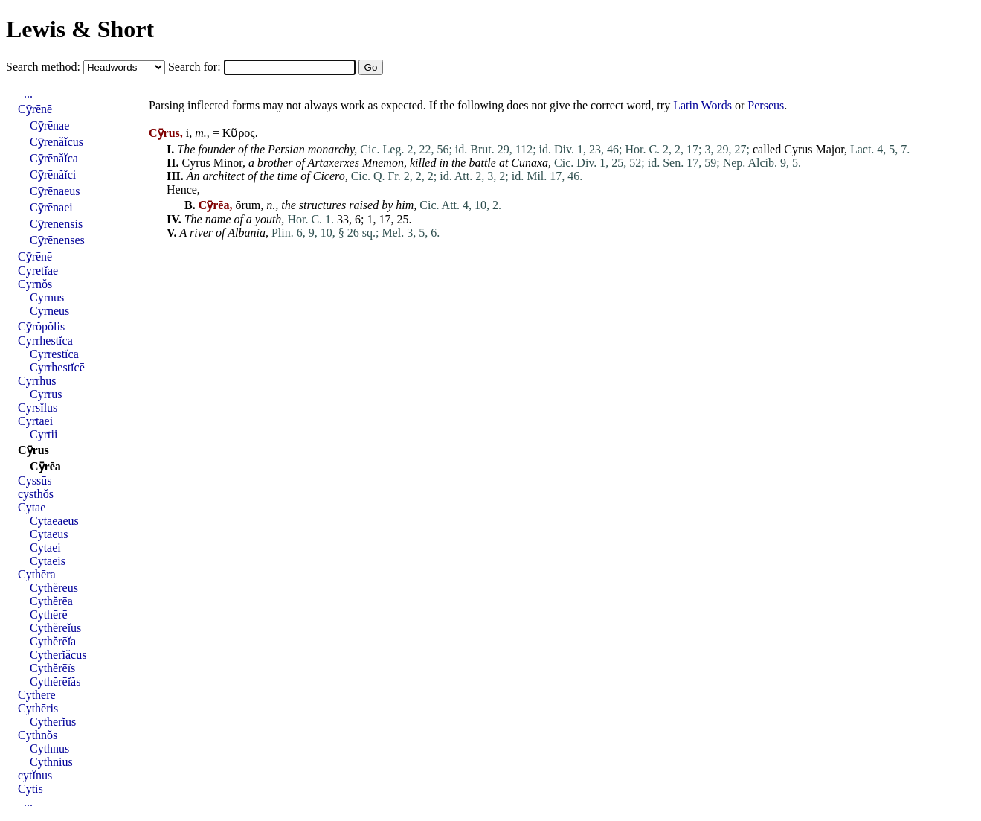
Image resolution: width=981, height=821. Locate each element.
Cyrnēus (49, 310)
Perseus (765, 105)
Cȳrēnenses (57, 240)
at (503, 162)
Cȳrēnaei (51, 207)
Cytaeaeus (54, 520)
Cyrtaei (35, 421)
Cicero (329, 176)
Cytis (30, 788)
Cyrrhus (37, 380)
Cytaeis (47, 561)
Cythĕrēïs (52, 668)
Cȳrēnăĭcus (56, 141)
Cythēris (38, 708)
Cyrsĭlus (37, 407)
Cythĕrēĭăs (55, 681)
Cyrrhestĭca (45, 340)
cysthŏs (36, 494)
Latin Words (702, 105)
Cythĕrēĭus (55, 628)
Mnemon (383, 162)
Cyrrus (46, 394)
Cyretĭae (38, 270)
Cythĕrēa (51, 601)
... (28, 93)
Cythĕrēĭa (53, 641)
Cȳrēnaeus (55, 191)
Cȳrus (33, 450)
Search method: (44, 66)
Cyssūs (34, 480)
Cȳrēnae (49, 125)
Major (829, 149)
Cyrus (798, 149)
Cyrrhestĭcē (57, 367)
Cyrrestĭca (54, 354)
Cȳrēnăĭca (54, 158)
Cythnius (51, 761)
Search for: (196, 66)
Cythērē (49, 614)
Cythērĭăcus (58, 654)
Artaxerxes (333, 162)
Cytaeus (49, 534)
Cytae (31, 507)
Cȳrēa (45, 466)
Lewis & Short (80, 29)
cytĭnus (35, 775)
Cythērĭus (53, 721)
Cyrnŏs (35, 284)
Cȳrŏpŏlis (41, 326)
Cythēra (37, 574)
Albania (247, 232)
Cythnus (49, 748)
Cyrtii (43, 434)
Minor (227, 162)
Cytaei (45, 547)
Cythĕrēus (54, 587)
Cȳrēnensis (56, 223)
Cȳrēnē (35, 109)
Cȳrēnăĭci (53, 174)
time (287, 176)
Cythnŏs (37, 735)
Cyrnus (47, 297)
